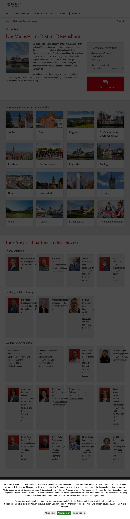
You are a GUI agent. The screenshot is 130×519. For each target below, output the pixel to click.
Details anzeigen (79, 513)
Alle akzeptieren (64, 513)
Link (102, 495)
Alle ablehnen (50, 513)
